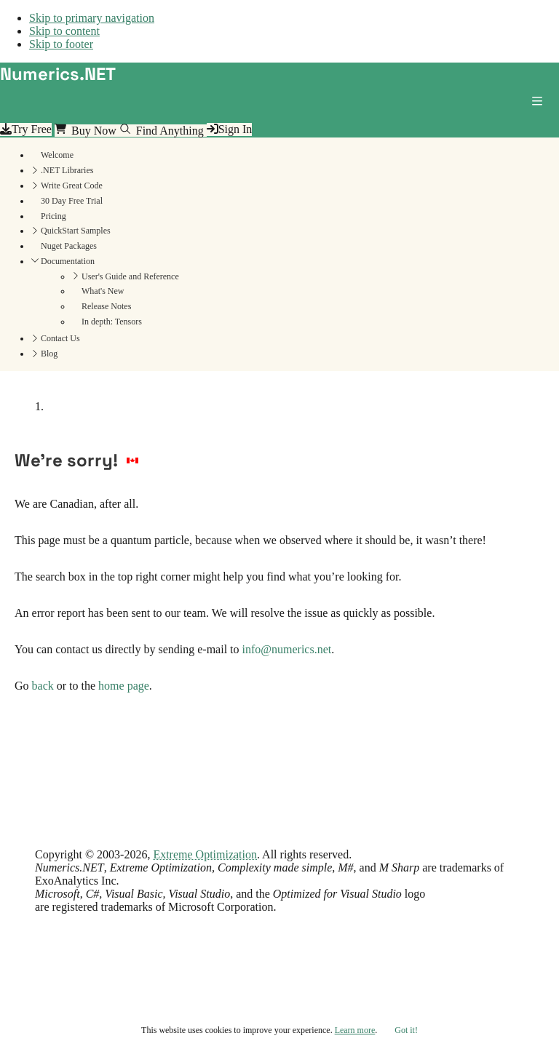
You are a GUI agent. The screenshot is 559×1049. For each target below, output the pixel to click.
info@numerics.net (287, 649)
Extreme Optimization (205, 854)
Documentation (68, 261)
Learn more (355, 1030)
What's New (103, 291)
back (43, 685)
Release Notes (106, 306)
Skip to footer (61, 44)
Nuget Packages (69, 246)
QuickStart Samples (76, 231)
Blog (49, 353)
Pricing (53, 216)
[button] (540, 104)
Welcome (57, 155)
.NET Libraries (67, 170)
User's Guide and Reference (130, 276)
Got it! (406, 1030)
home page (123, 685)
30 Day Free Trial (72, 201)
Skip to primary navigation (91, 18)
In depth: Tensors (112, 321)
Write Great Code (72, 185)
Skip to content (64, 31)
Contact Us (60, 338)
